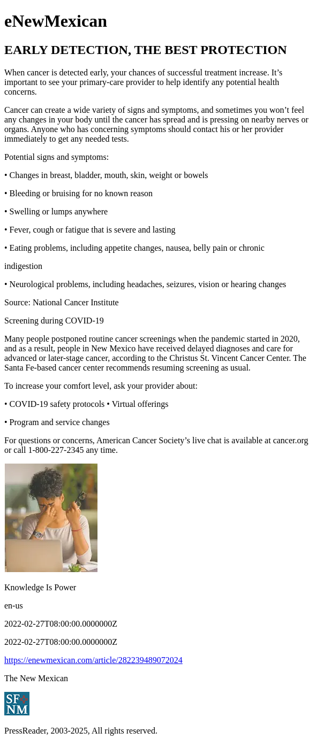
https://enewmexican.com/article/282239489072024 (93, 660)
